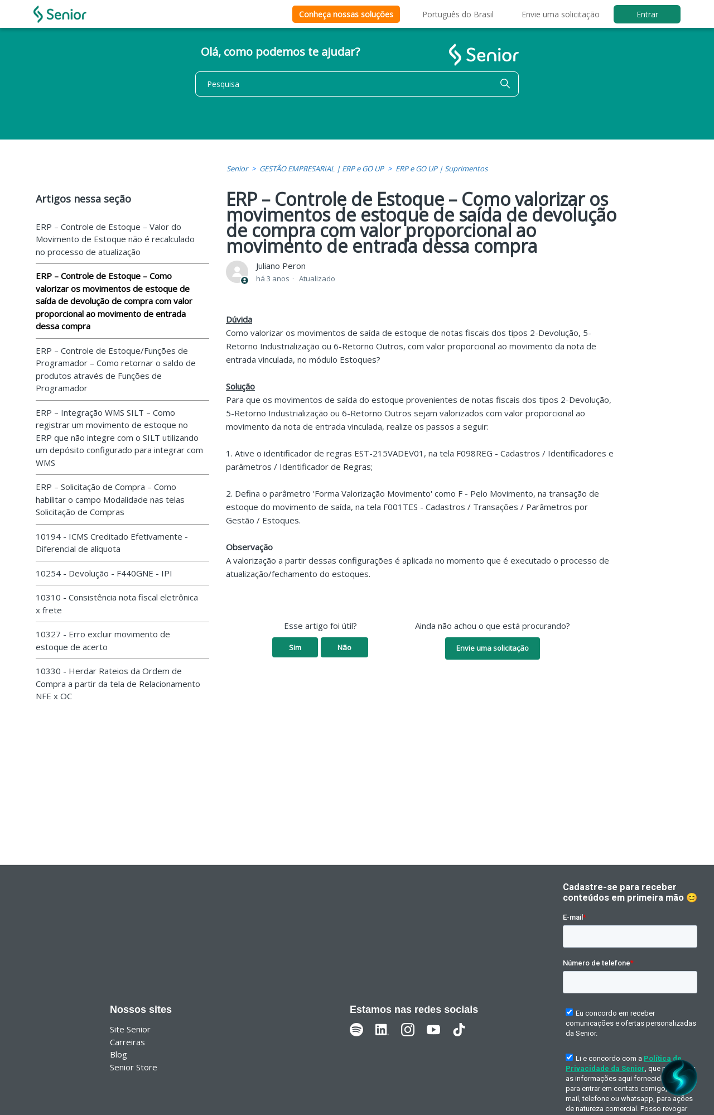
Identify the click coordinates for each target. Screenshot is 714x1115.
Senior (237, 169)
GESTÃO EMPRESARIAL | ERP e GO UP (321, 169)
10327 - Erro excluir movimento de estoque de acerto (103, 640)
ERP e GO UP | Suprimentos (441, 169)
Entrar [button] (647, 14)
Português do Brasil (458, 14)
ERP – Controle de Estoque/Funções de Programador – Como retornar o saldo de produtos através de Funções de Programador (116, 369)
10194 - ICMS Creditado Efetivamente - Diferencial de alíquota (112, 543)
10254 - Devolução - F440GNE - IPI (104, 573)
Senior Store (133, 1067)
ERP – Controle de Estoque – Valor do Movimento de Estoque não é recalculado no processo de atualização (115, 239)
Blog (118, 1054)
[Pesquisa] (357, 84)
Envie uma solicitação (561, 14)
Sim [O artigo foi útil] (295, 647)
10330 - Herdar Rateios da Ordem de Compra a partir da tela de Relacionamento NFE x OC (118, 683)
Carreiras (127, 1041)
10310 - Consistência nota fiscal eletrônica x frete (117, 604)
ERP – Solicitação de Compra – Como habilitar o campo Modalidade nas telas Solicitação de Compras (110, 499)
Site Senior (130, 1029)
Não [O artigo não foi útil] (344, 647)
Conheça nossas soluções (346, 14)
